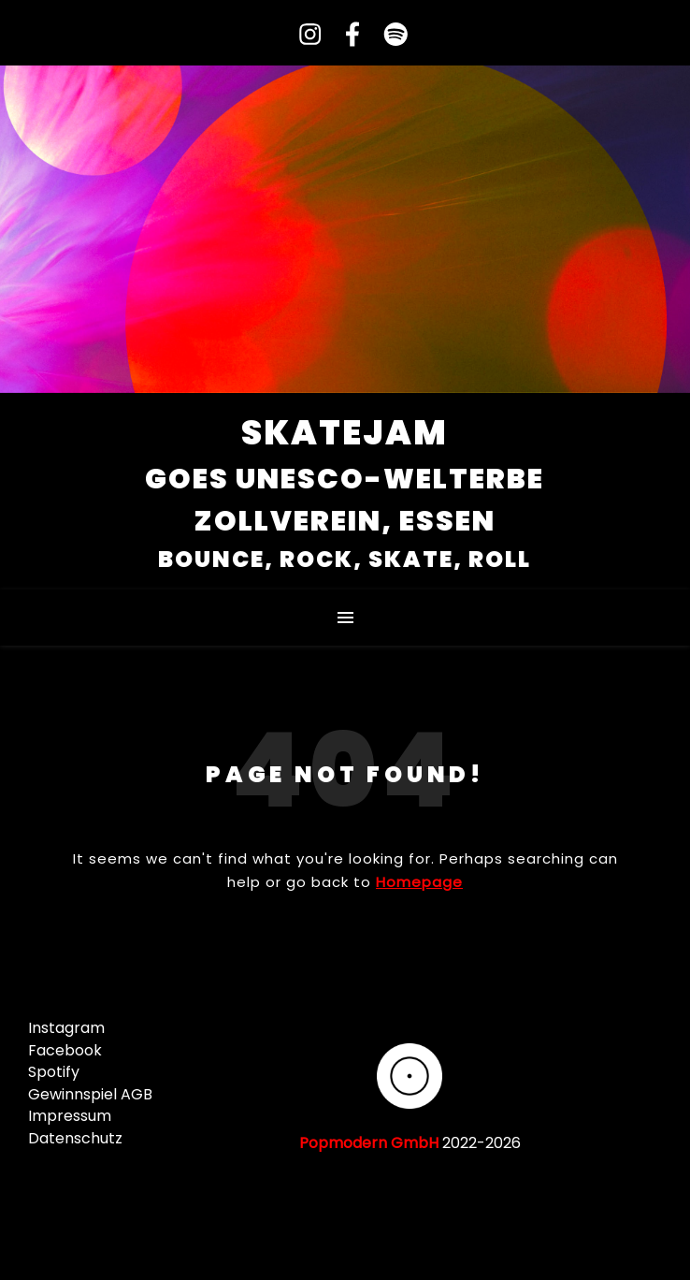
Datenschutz (75, 1138)
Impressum (69, 1116)
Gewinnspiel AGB (90, 1094)
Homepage (419, 882)
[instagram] (304, 35)
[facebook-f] (346, 35)
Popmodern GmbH (368, 1143)
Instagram (66, 1028)
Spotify (53, 1072)
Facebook (65, 1050)
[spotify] (387, 35)
